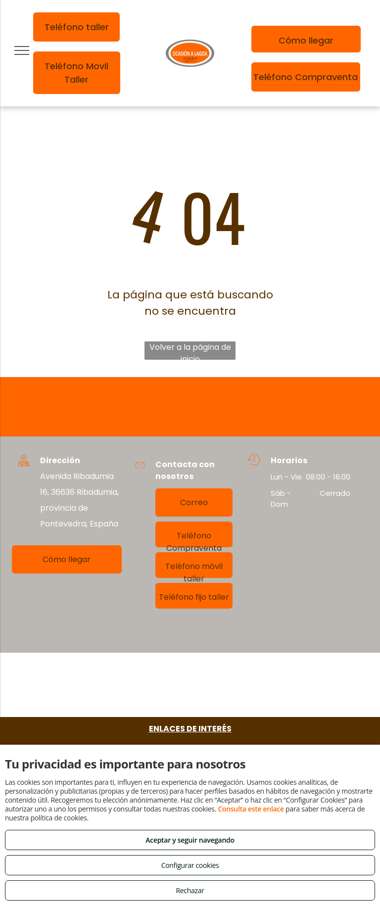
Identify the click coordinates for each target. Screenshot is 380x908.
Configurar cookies (190, 865)
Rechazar (190, 890)
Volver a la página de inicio (190, 350)
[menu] (22, 50)
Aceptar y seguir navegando (189, 840)
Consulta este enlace (251, 808)
